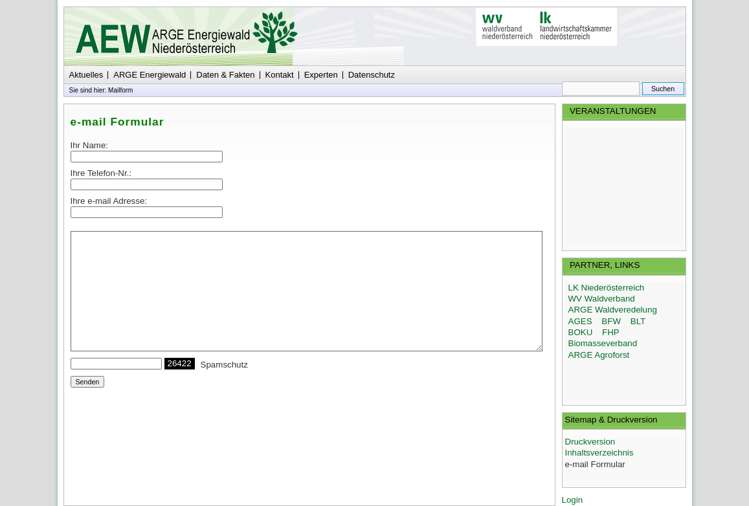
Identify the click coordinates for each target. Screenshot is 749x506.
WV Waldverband (601, 298)
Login (572, 500)
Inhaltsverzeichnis (599, 452)
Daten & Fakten (225, 75)
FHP (611, 332)
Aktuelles (86, 75)
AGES (580, 321)
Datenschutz (371, 75)
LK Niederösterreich (606, 287)
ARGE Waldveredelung (612, 309)
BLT (638, 321)
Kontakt (279, 75)
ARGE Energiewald (149, 75)
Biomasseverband (603, 343)
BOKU (580, 332)
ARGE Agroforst (599, 355)
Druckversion (590, 441)
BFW (611, 321)
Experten (321, 75)
